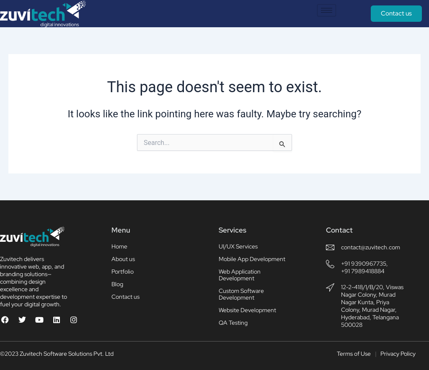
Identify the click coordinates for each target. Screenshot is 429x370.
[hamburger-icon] (326, 10)
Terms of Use (354, 353)
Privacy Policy (398, 353)
